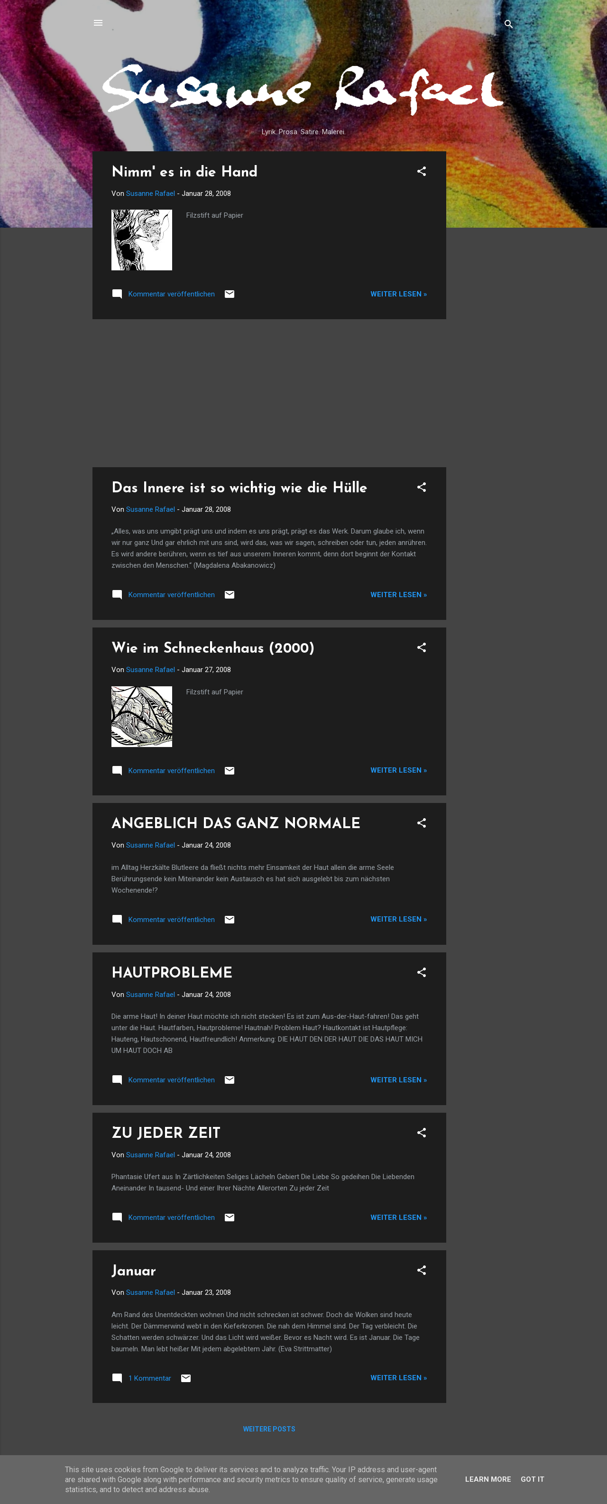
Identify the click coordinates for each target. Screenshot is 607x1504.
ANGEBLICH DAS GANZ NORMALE (235, 824)
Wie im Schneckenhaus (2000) (212, 649)
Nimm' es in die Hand (184, 173)
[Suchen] (509, 25)
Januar (133, 1271)
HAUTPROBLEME (171, 974)
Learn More (488, 1479)
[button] (421, 173)
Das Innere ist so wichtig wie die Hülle (239, 488)
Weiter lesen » (398, 294)
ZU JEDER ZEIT (166, 1134)
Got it (532, 1479)
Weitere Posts (269, 1429)
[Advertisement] (484, 293)
